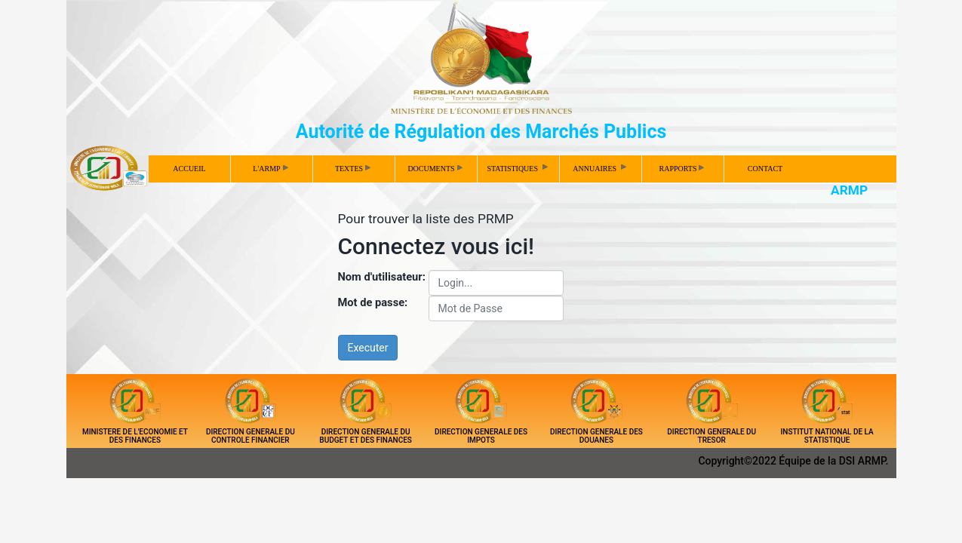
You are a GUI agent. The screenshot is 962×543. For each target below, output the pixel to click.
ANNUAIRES (600, 167)
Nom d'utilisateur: (382, 277)
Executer (368, 348)
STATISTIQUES (518, 167)
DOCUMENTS (434, 168)
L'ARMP (270, 168)
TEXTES (352, 168)
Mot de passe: (373, 302)
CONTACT (765, 168)
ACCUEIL (189, 168)
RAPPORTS (682, 168)
